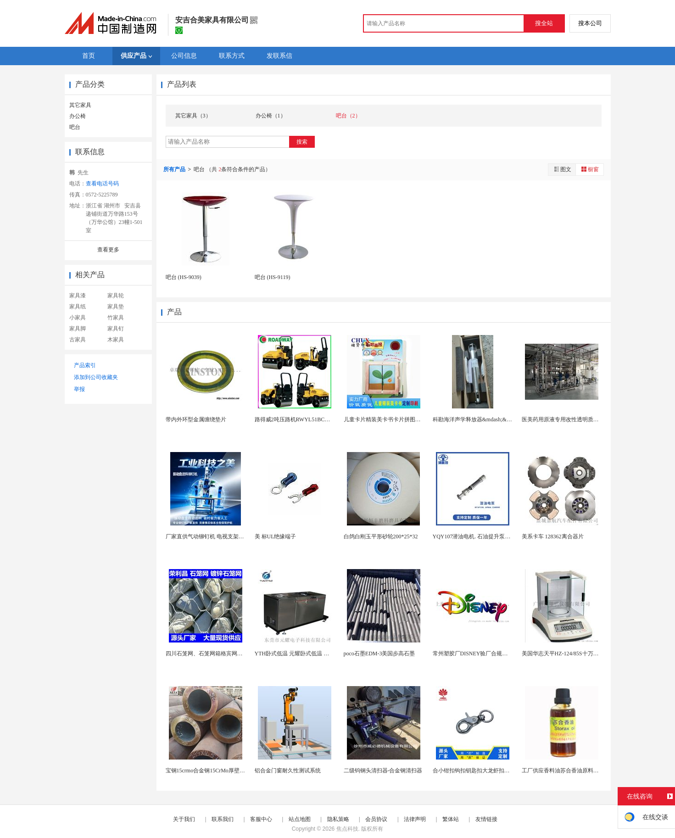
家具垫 (115, 306)
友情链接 (486, 819)
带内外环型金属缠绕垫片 (196, 419)
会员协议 (376, 819)
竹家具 (115, 317)
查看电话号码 (102, 183)
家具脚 (77, 328)
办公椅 (77, 116)
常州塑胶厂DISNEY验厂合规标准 (473, 653)
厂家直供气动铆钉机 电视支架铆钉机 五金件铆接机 (228, 536)
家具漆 (77, 295)
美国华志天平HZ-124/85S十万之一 (563, 653)
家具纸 (77, 306)
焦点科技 (347, 829)
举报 (79, 389)
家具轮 (115, 295)
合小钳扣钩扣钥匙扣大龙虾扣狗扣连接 (479, 770)
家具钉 (115, 328)
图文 (562, 169)
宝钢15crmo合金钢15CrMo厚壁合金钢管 (214, 770)
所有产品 (175, 169)
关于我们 (184, 819)
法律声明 (415, 819)
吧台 (74, 127)
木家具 (115, 339)
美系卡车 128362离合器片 (553, 536)
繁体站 (450, 819)
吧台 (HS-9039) (183, 277)
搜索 (301, 142)
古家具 (77, 339)
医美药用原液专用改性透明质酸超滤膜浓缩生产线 (582, 419)
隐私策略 (338, 819)
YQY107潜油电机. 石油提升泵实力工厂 (480, 536)
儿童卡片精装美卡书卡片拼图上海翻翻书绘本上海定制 (410, 419)
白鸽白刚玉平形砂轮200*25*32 (381, 536)
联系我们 (223, 819)
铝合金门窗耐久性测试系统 (288, 770)
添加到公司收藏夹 (96, 377)
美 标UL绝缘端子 (275, 536)
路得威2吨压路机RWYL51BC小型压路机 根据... (312, 419)
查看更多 (108, 249)
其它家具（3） (193, 115)
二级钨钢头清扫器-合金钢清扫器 (383, 770)
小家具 (77, 317)
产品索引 (85, 365)
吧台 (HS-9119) (272, 277)
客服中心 (261, 819)
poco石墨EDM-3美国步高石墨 (379, 653)
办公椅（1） (271, 115)
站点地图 (300, 819)
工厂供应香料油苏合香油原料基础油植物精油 (577, 770)
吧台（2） (348, 115)
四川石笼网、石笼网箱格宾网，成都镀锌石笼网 (223, 653)
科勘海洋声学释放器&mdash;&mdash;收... (482, 419)
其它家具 (80, 105)
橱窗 (589, 169)
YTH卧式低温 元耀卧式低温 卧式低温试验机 (309, 653)
